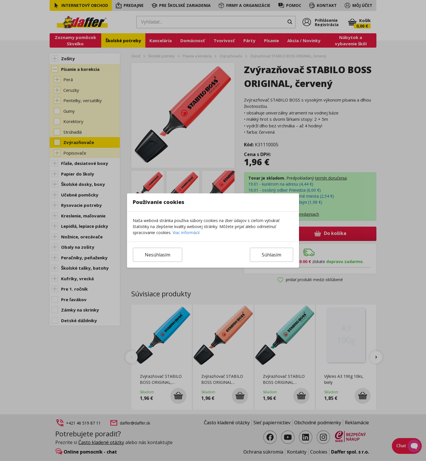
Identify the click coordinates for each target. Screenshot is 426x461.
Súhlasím (271, 255)
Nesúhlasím (157, 255)
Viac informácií (186, 232)
